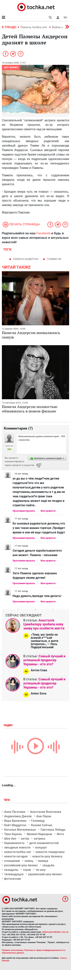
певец (29, 861)
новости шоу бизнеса (47, 856)
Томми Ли (54, 259)
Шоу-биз (10, 838)
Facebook (43, 233)
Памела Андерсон (26, 259)
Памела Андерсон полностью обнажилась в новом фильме (29, 409)
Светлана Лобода (53, 829)
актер (25, 838)
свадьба (48, 865)
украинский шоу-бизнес (45, 874)
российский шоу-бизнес (21, 865)
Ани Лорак (43, 816)
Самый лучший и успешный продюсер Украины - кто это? (44, 660)
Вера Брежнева (15, 820)
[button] (58, 17)
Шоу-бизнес (11, 67)
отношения (12, 861)
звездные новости (17, 847)
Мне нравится (48, 511)
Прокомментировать (24, 511)
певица (43, 861)
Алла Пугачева (14, 812)
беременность (14, 843)
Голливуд (38, 820)
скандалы (11, 870)
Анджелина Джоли (18, 816)
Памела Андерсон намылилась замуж (31, 335)
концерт (41, 847)
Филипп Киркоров (39, 834)
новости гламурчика (50, 852)
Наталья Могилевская (20, 829)
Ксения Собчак (41, 825)
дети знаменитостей (44, 843)
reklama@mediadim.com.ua (55, 932)
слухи (27, 870)
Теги (7, 800)
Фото (60, 834)
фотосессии (12, 878)
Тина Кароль (13, 834)
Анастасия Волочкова (45, 812)
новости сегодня (16, 856)
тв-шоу (41, 870)
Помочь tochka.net (34, 27)
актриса (39, 838)
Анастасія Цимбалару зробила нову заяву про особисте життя (43, 624)
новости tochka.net (17, 852)
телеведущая (13, 874)
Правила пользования (12, 950)
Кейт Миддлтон (15, 825)
